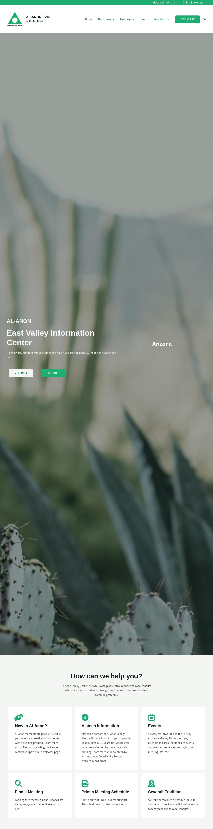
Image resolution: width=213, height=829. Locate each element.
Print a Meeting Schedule (105, 792)
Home (88, 19)
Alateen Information (100, 726)
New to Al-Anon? (31, 726)
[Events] (151, 717)
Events (144, 19)
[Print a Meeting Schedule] (85, 783)
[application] (112, 19)
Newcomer (106, 19)
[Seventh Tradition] (151, 783)
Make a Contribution (165, 2)
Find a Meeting (29, 792)
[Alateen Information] (85, 717)
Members (161, 19)
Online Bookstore (193, 2)
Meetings (127, 19)
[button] (187, 19)
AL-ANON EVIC (38, 17)
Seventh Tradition (165, 792)
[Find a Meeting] (18, 783)
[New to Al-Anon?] (18, 717)
